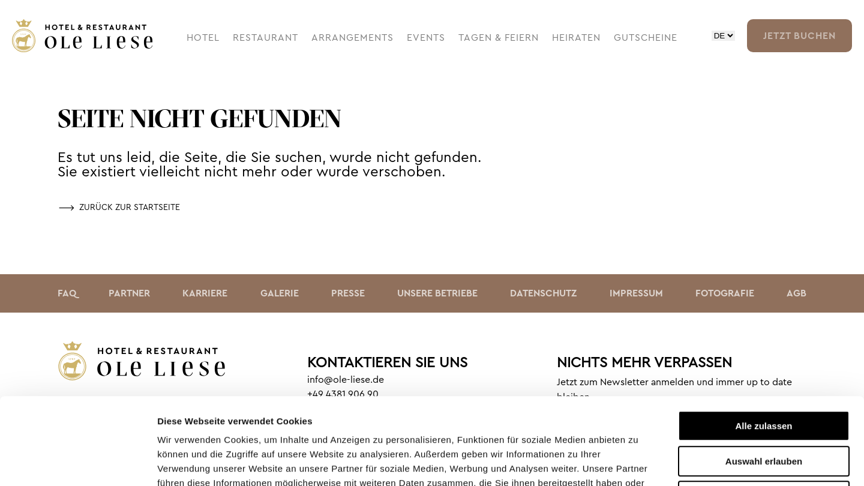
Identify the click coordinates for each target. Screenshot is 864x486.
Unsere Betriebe (437, 293)
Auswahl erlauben (763, 375)
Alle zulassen (763, 339)
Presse (348, 293)
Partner (129, 293)
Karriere (204, 293)
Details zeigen (638, 462)
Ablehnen (763, 409)
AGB (796, 293)
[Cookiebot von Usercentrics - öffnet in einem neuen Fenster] (77, 463)
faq (67, 293)
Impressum (636, 293)
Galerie (279, 293)
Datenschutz (543, 293)
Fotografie (724, 293)
